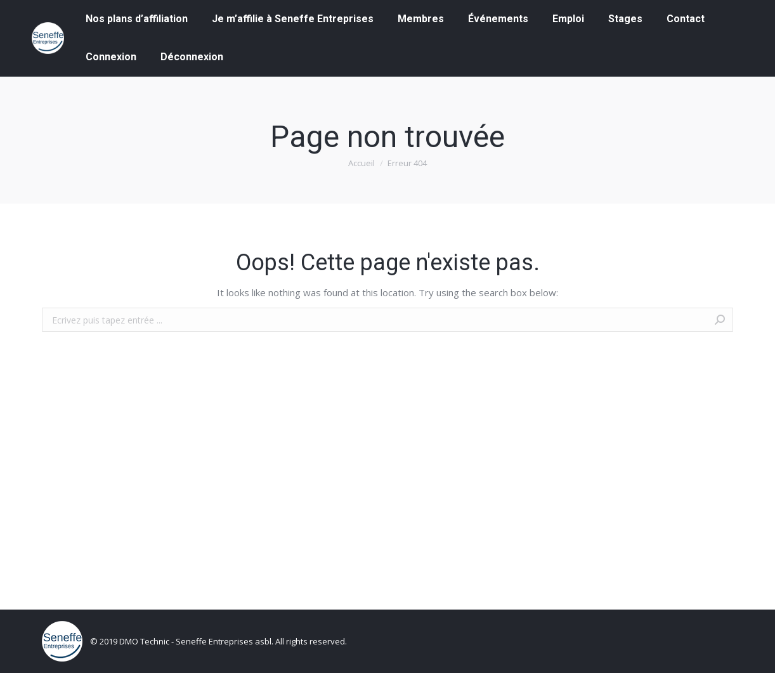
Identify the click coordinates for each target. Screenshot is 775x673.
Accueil (361, 163)
